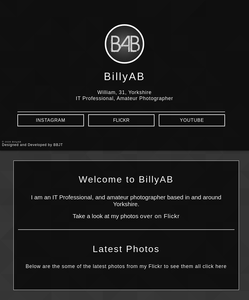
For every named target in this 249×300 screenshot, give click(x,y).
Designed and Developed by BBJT (32, 145)
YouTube (192, 120)
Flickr (121, 120)
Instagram (50, 120)
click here (214, 266)
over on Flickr (160, 216)
